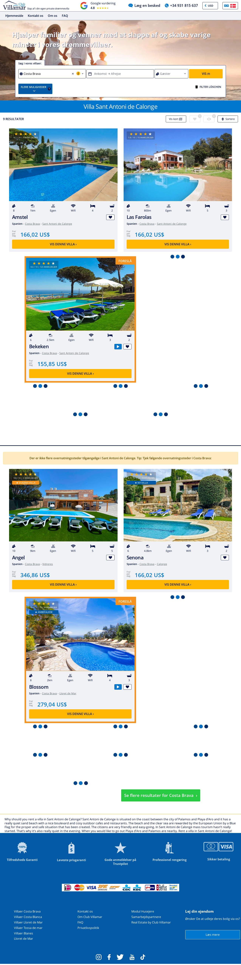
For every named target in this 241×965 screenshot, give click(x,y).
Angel (18, 557)
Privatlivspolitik (88, 928)
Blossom (38, 687)
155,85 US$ (52, 364)
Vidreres (47, 564)
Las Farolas (139, 217)
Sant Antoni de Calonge (57, 223)
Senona (135, 557)
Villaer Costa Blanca (28, 917)
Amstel (20, 217)
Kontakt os (35, 16)
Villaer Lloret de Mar (28, 922)
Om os (52, 16)
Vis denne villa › (63, 244)
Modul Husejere (142, 911)
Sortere (228, 119)
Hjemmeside (14, 16)
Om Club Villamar (89, 917)
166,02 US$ (35, 234)
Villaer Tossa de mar (28, 928)
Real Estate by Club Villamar (151, 922)
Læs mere (213, 935)
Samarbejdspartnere (146, 917)
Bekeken (39, 346)
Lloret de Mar (67, 693)
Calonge (162, 564)
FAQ (65, 16)
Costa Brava (32, 223)
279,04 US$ (52, 704)
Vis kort (176, 119)
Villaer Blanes (23, 933)
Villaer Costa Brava (27, 911)
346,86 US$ (35, 575)
